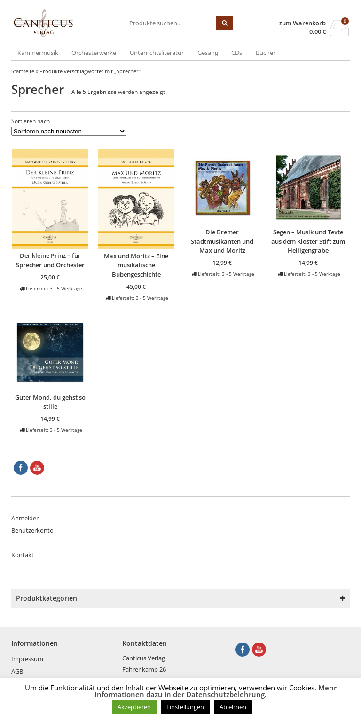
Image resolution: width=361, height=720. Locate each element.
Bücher (265, 52)
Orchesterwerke (93, 52)
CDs (236, 52)
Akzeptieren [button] (134, 707)
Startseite (22, 71)
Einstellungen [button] (185, 707)
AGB (17, 671)
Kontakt (22, 554)
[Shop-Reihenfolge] (68, 131)
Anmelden (25, 518)
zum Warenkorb (302, 23)
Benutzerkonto (32, 530)
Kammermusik (37, 52)
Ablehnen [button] (233, 707)
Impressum (27, 659)
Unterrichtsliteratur (157, 52)
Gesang (207, 52)
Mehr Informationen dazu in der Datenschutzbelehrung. (215, 691)
